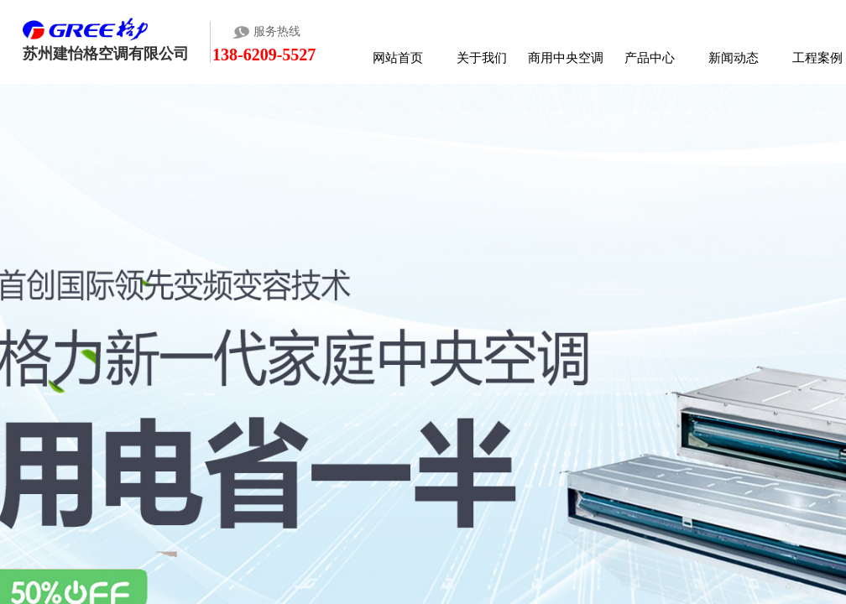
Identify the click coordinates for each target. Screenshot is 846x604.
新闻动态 (733, 57)
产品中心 (649, 57)
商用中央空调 (565, 57)
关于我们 (482, 57)
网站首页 (398, 57)
